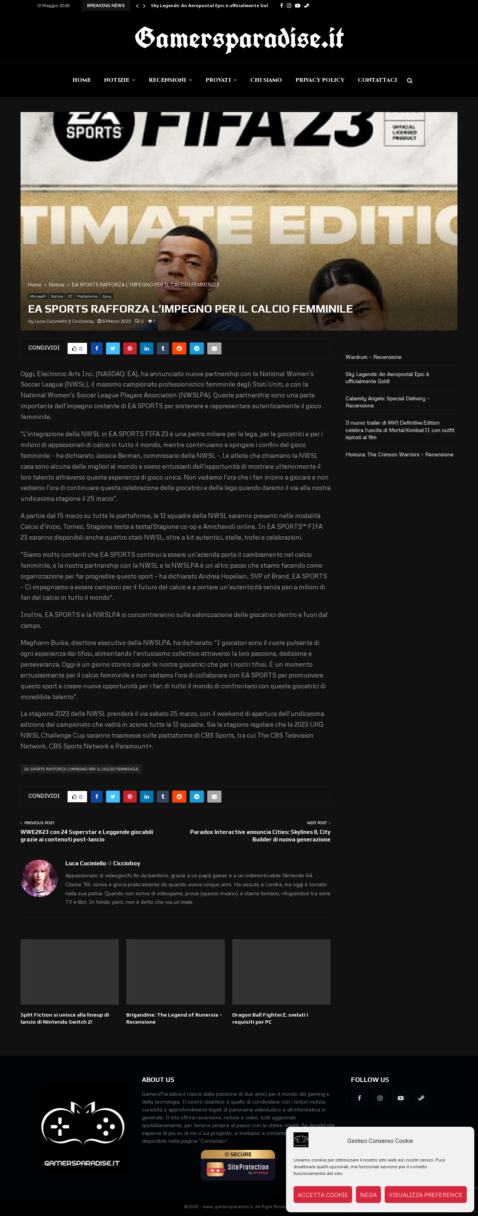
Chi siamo (266, 80)
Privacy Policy (319, 80)
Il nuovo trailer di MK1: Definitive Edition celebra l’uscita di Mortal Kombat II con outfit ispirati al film (399, 429)
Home (81, 80)
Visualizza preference (426, 1194)
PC (70, 296)
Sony (106, 296)
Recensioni (167, 80)
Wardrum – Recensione (373, 357)
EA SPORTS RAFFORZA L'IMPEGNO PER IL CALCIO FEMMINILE (81, 769)
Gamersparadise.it (239, 37)
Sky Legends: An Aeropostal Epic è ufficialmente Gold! (212, 5)
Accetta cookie (323, 1194)
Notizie (116, 80)
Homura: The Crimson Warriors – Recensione (399, 454)
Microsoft (38, 296)
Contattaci (377, 80)
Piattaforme (87, 296)
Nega (368, 1194)
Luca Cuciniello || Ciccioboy (64, 321)
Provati (218, 80)
